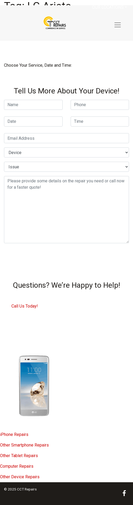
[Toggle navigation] (117, 25)
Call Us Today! (24, 306)
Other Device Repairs (20, 476)
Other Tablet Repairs (19, 455)
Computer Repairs (16, 466)
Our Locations (108, 7)
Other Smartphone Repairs (24, 445)
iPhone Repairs (14, 434)
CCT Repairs (27, 489)
